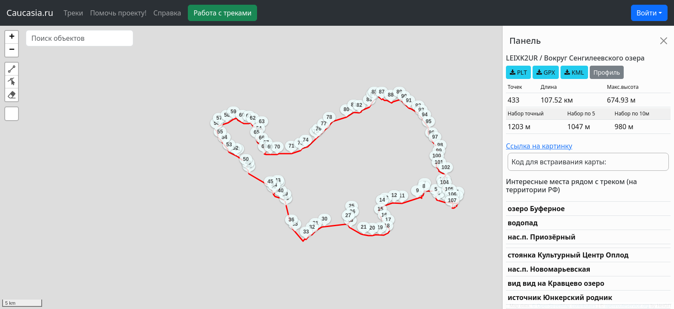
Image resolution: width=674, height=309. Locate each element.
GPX (545, 72)
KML (574, 72)
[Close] (664, 41)
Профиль (607, 72)
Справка (167, 13)
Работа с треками (222, 13)
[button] (11, 37)
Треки (73, 13)
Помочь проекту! (118, 13)
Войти (647, 13)
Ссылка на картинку (539, 146)
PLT (518, 72)
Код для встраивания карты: (559, 162)
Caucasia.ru (29, 12)
